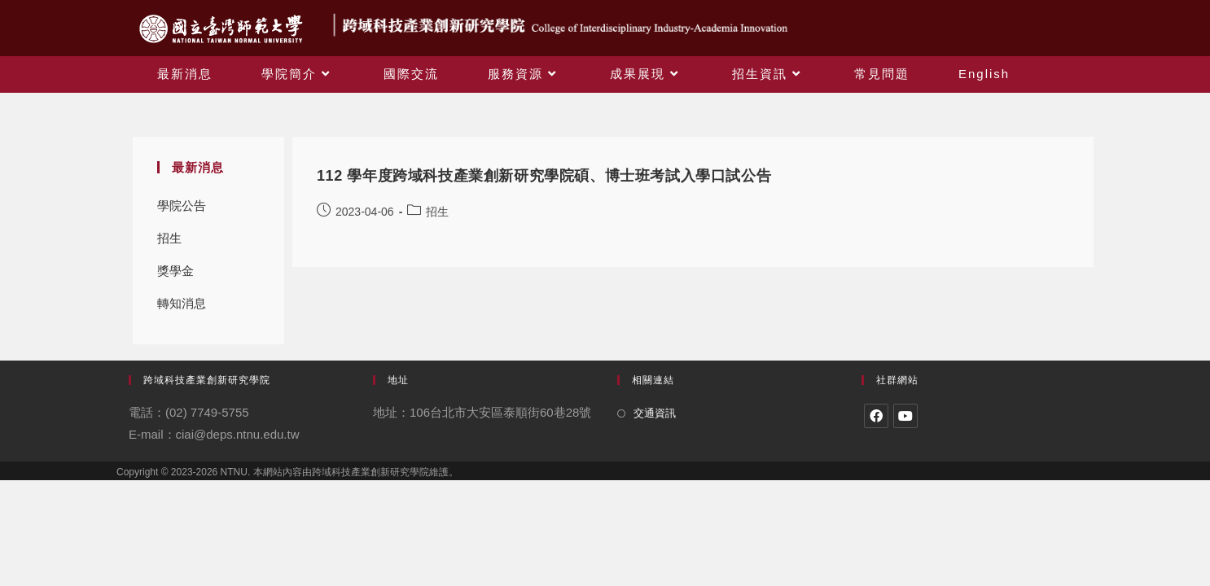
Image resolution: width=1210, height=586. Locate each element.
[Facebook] (876, 416)
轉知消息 (181, 303)
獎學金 (175, 271)
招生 (169, 238)
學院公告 (181, 205)
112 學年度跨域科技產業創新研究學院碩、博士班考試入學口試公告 (544, 176)
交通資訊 (654, 413)
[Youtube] (905, 416)
